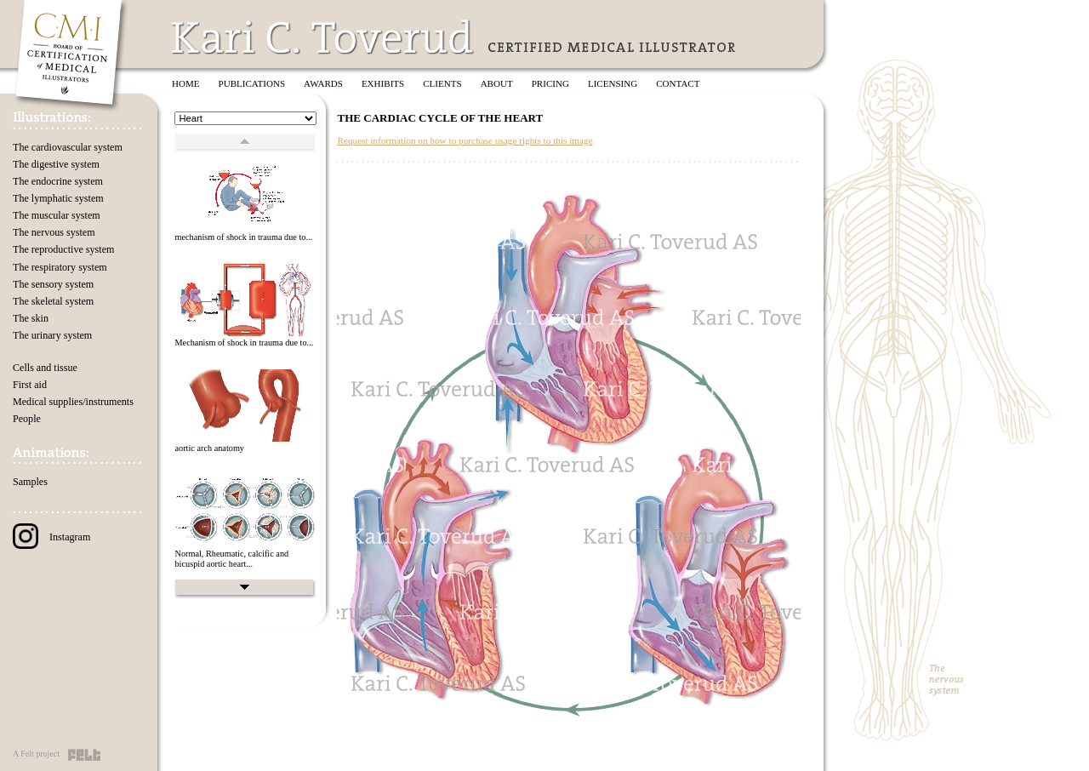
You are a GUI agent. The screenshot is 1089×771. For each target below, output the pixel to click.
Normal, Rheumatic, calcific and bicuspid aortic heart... (231, 559)
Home (186, 83)
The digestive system (56, 164)
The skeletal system (53, 301)
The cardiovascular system (68, 147)
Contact (677, 83)
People (27, 419)
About (497, 83)
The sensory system (53, 284)
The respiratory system (60, 267)
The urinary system (52, 335)
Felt (84, 755)
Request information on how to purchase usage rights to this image (464, 140)
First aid (30, 385)
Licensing (612, 83)
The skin (30, 318)
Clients (442, 83)
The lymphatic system (58, 198)
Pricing (550, 83)
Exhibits (383, 83)
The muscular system (56, 215)
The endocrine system (58, 181)
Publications (252, 83)
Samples (30, 482)
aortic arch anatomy (209, 448)
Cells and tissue (45, 368)
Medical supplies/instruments (73, 402)
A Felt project (36, 753)
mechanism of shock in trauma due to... (243, 237)
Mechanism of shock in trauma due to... (243, 342)
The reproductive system (63, 249)
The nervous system (54, 232)
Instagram (51, 536)
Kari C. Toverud (323, 37)
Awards (323, 83)
